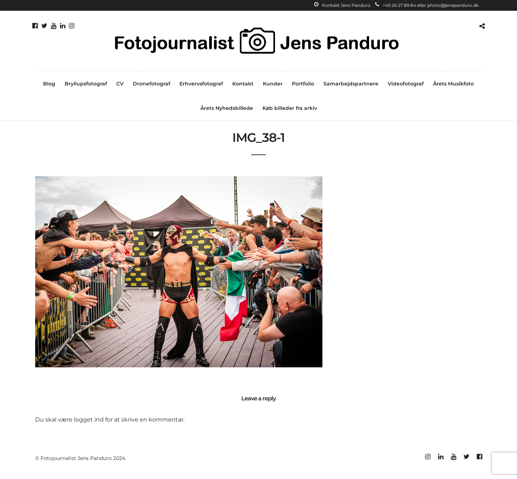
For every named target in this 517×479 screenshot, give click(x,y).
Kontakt (242, 83)
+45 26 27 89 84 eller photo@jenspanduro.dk (427, 5)
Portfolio (303, 83)
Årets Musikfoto (453, 83)
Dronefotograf (151, 83)
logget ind (89, 419)
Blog (49, 83)
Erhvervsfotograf (201, 83)
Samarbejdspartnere (350, 83)
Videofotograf (406, 83)
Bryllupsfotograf (86, 83)
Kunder (273, 83)
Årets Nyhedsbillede (226, 108)
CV (120, 83)
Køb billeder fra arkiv (289, 108)
